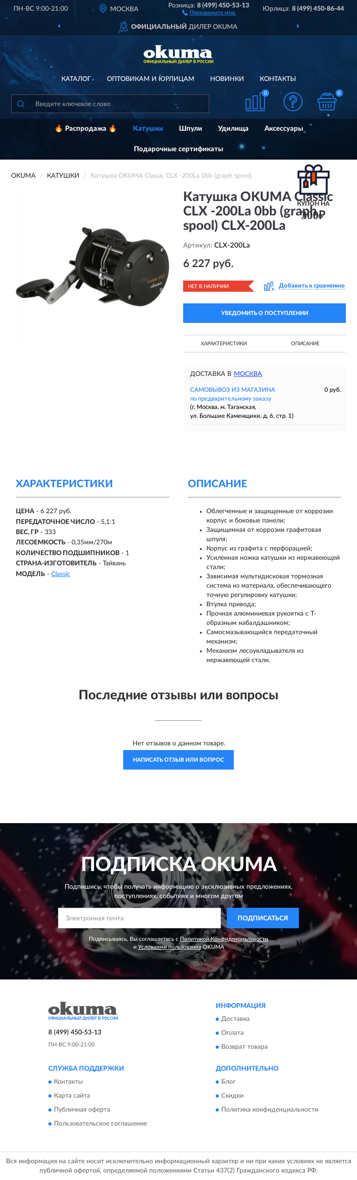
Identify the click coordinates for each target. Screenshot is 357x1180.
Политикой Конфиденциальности (224, 939)
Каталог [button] (76, 79)
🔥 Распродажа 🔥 (85, 128)
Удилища (233, 128)
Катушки (148, 128)
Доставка (235, 1019)
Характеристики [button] (224, 343)
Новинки (227, 79)
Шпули (190, 128)
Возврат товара (244, 1047)
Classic (60, 574)
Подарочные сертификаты (178, 149)
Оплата (232, 1033)
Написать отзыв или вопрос (178, 760)
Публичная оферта (82, 1110)
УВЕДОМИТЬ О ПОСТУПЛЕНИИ (264, 313)
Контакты (278, 79)
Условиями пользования (169, 947)
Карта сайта (72, 1096)
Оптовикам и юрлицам (150, 79)
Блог (228, 1082)
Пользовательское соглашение (100, 1124)
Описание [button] (305, 343)
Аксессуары (283, 128)
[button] (208, 12)
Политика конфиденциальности (269, 1110)
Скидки (232, 1096)
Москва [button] (248, 374)
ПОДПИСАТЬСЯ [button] (263, 918)
